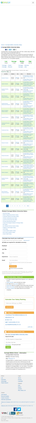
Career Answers (5, 398)
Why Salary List (22, 390)
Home (2, 44)
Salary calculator (10, 282)
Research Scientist (5, 142)
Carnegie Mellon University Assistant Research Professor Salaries (28, 184)
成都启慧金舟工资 (9, 317)
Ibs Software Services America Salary (11, 226)
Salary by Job (4, 405)
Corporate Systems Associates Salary (11, 216)
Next (28, 205)
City (3, 253)
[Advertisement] (18, 24)
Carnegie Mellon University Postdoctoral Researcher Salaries (28, 148)
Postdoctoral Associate (6, 136)
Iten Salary (5, 224)
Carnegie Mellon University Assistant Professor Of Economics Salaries (28, 198)
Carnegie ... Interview (23, 65)
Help (13, 417)
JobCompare (8, 344)
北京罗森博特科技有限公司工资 (13, 324)
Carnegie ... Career (6, 65)
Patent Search (4, 382)
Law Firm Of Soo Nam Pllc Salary (10, 219)
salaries (26, 279)
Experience (5, 256)
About (2, 417)
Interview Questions (6, 399)
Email (3, 260)
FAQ (19, 385)
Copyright (20, 381)
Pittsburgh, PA (11, 358)
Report (19, 387)
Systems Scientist (5, 83)
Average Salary (17, 417)
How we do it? (26, 240)
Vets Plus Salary (6, 213)
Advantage (3, 381)
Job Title (4, 249)
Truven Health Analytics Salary (9, 230)
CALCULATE (9, 307)
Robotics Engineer (5, 172)
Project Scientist (4, 161)
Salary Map (9, 285)
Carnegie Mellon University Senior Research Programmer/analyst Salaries (28, 95)
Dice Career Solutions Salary (9, 232)
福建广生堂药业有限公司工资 (12, 322)
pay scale (16, 283)
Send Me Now (13, 266)
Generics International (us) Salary (10, 218)
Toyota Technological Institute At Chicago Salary (13, 222)
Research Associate (5, 155)
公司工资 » (30, 327)
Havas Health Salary (7, 233)
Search (8, 347)
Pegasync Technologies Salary (9, 227)
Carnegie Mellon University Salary (13, 44)
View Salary (5, 229)
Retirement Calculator (26, 417)
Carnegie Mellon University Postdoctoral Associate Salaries (28, 135)
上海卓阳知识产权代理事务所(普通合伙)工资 (16, 315)
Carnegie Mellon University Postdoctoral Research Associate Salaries (28, 122)
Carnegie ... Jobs (22, 67)
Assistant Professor (5, 117)
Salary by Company (5, 402)
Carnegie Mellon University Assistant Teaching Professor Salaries (28, 88)
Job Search (4, 394)
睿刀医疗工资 (8, 319)
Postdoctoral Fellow (5, 130)
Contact (20, 388)
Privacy (20, 379)
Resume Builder (5, 396)
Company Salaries (10, 288)
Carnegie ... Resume (7, 67)
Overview (3, 379)
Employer (4, 245)
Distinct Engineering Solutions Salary (10, 214)
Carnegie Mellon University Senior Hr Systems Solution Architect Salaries (28, 109)
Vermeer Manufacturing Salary (9, 221)
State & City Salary (11, 286)
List (2, 377)
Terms (19, 377)
